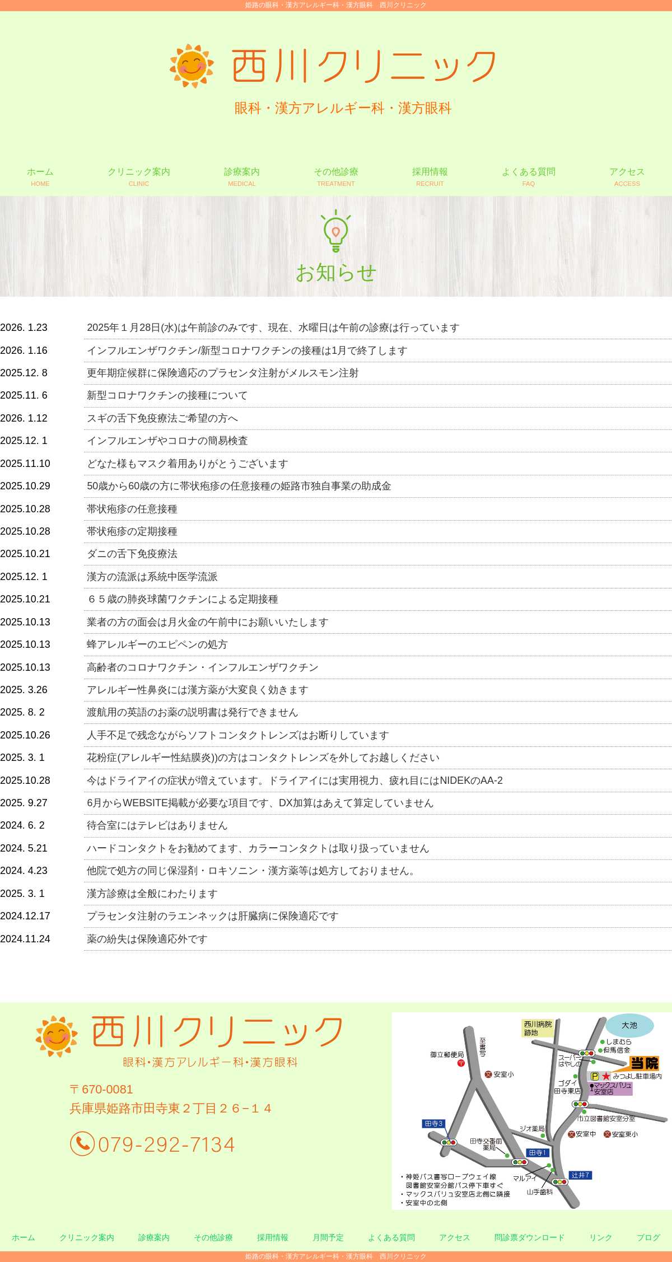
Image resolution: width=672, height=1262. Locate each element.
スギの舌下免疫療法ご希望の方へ (162, 418)
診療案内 (154, 1237)
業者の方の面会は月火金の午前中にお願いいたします (208, 622)
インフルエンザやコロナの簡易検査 (167, 440)
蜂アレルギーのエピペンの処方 (157, 644)
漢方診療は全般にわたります (152, 893)
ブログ (648, 1237)
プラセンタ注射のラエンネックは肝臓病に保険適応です (213, 916)
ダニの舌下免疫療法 (132, 553)
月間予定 (328, 1237)
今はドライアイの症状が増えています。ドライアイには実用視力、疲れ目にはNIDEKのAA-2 (295, 780)
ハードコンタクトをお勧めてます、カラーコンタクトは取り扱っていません (258, 848)
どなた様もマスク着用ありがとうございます (187, 463)
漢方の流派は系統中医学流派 (152, 576)
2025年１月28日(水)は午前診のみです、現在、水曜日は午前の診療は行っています (273, 327)
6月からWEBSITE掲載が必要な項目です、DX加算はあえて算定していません (260, 802)
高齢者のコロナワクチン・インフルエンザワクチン (203, 667)
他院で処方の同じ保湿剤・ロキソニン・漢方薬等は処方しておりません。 (253, 870)
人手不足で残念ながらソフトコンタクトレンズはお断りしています (238, 735)
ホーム (23, 1237)
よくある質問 (391, 1237)
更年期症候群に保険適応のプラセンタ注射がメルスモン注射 (223, 372)
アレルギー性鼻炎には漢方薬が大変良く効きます (198, 689)
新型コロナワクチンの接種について (167, 395)
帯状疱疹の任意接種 (132, 509)
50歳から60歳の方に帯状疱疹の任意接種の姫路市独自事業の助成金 (239, 486)
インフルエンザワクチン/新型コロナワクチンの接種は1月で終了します (247, 350)
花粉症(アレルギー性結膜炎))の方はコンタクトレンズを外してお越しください (263, 757)
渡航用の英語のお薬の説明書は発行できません (192, 712)
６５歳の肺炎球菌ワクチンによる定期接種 (182, 599)
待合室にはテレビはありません (157, 825)
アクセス (454, 1237)
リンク (601, 1237)
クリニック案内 (86, 1237)
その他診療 (213, 1237)
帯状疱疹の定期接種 (132, 531)
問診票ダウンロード (529, 1237)
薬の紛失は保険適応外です (147, 939)
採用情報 (272, 1237)
